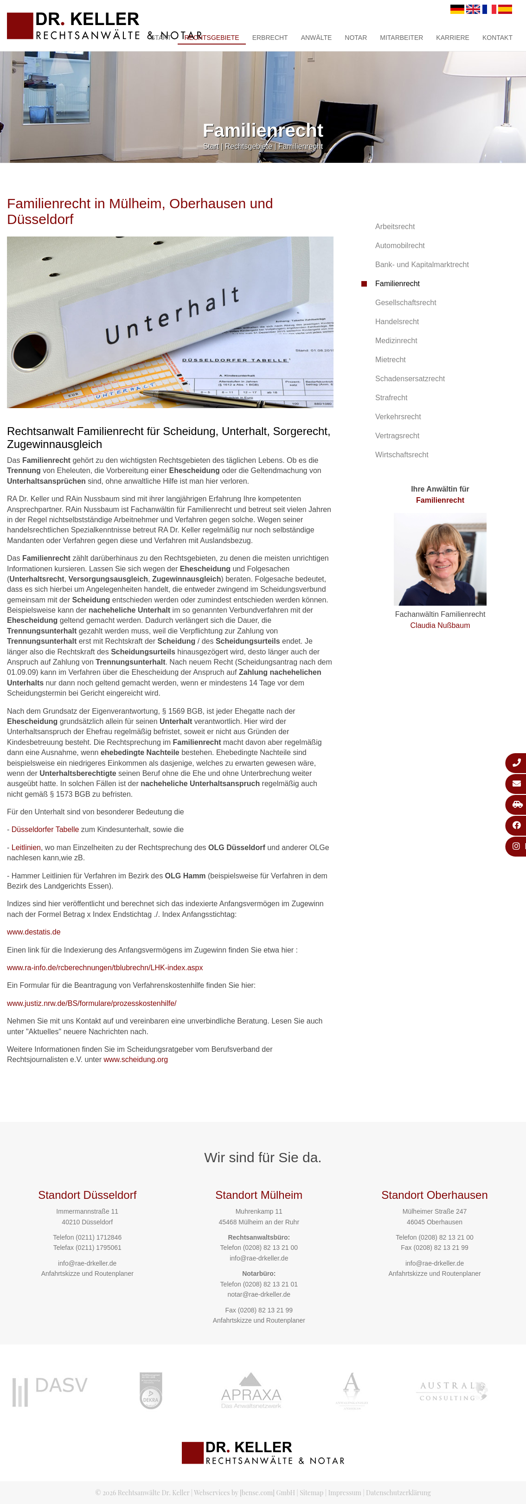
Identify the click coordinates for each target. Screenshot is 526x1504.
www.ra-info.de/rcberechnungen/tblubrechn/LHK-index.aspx (105, 968)
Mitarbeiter (401, 37)
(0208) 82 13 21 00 (270, 1247)
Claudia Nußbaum (440, 625)
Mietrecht (390, 360)
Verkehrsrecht (398, 417)
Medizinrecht (396, 341)
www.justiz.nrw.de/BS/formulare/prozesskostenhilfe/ (91, 1003)
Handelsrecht (397, 322)
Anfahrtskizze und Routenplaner (87, 1273)
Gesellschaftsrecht (405, 303)
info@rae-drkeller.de (87, 1263)
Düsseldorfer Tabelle (45, 829)
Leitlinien (26, 847)
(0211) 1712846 (99, 1237)
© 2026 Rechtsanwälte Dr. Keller (142, 1492)
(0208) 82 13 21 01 (270, 1284)
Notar (356, 37)
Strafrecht (391, 398)
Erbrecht (270, 37)
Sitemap (311, 1492)
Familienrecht (300, 146)
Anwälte (316, 37)
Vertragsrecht (397, 436)
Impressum (344, 1492)
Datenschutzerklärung (398, 1492)
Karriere (452, 37)
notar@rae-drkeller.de (258, 1294)
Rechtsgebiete (211, 37)
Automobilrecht (400, 246)
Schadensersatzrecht (410, 379)
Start (161, 37)
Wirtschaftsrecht (402, 455)
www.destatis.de (34, 932)
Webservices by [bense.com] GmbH (244, 1492)
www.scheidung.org (135, 1059)
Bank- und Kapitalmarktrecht (422, 265)
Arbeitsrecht (395, 226)
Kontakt (497, 37)
